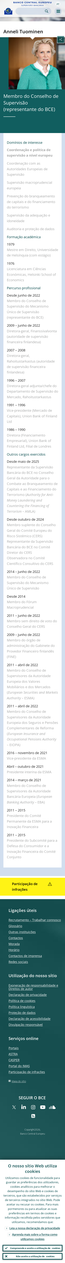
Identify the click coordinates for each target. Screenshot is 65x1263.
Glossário (15, 926)
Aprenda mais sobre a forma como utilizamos (34, 1237)
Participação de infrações (27, 1072)
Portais (14, 1048)
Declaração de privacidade (28, 995)
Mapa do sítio (19, 1081)
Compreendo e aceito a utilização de (35, 1248)
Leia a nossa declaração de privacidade (34, 1228)
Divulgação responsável (26, 1025)
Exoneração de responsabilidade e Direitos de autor (33, 987)
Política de (22, 1001)
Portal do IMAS (19, 1066)
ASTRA (13, 1054)
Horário (14, 950)
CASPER (14, 1060)
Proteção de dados (22, 1013)
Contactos (16, 938)
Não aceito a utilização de (35, 1256)
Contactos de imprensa (25, 956)
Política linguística (22, 1007)
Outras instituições (22, 932)
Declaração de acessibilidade (29, 1019)
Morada (14, 944)
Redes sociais (18, 962)
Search (46, 11)
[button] (58, 3)
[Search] (30, 11)
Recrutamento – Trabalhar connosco (35, 920)
